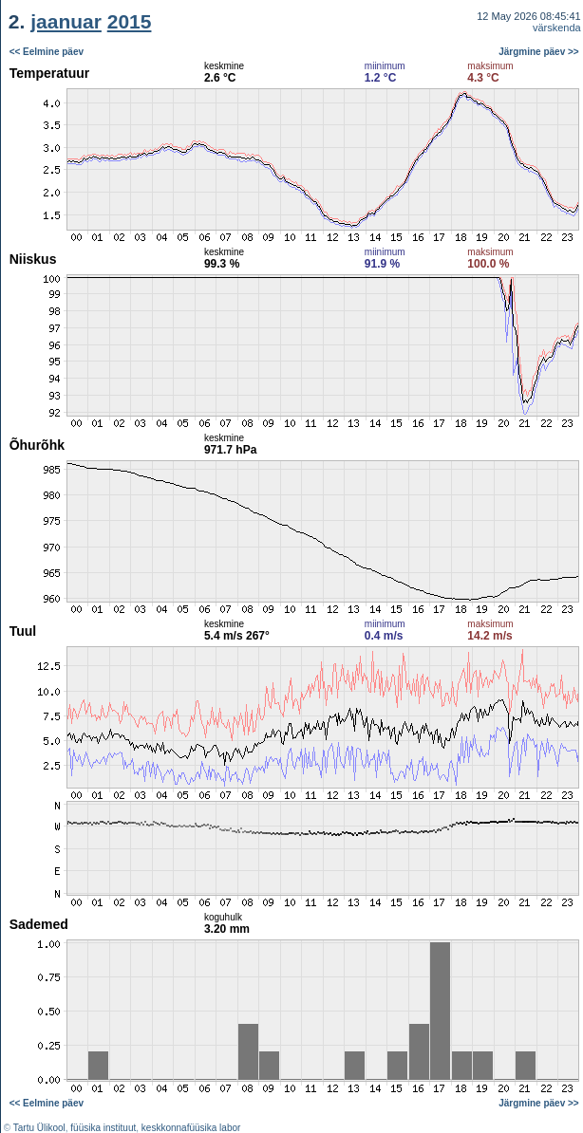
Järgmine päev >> (538, 51)
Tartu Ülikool (39, 1128)
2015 (129, 21)
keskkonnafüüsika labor (191, 1128)
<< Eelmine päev (46, 51)
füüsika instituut (103, 1128)
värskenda (557, 27)
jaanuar (66, 21)
